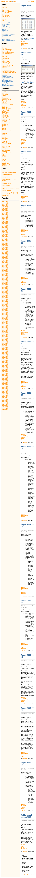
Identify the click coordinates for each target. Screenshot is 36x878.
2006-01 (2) (5, 388)
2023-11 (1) (5, 213)
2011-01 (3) (5, 334)
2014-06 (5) (5, 291)
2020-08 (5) (5, 255)
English (10, 1)
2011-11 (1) (5, 330)
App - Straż (4, 56)
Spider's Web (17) (6, 152)
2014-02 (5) (5, 296)
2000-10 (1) (5, 403)
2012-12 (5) (5, 313)
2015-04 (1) (5, 283)
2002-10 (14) (5, 397)
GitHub (3, 25)
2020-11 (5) (5, 251)
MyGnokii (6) (5, 132)
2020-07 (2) (5, 256)
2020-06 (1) (5, 257)
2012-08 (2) (5, 318)
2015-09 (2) (5, 278)
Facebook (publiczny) (7, 81)
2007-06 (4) (5, 368)
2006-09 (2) (5, 379)
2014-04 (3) (5, 294)
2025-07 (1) (5, 207)
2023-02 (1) (5, 216)
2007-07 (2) (5, 366)
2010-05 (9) (5, 343)
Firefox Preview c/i (6, 39)
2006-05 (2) (5, 384)
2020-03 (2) (5, 261)
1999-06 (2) (5, 408)
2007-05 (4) (5, 369)
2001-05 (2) (5, 400)
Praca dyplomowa (6, 70)
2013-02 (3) (5, 310)
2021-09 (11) (5, 238)
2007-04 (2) (5, 370)
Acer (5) (4, 91)
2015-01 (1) (5, 286)
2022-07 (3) (5, 225)
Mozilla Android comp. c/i (8, 40)
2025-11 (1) (5, 205)
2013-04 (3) (5, 309)
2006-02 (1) (5, 387)
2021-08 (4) (5, 239)
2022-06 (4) (5, 226)
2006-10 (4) (5, 378)
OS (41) (4, 136)
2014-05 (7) (5, 292)
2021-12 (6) (5, 234)
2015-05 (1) (5, 282)
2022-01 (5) (5, 232)
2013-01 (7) (5, 312)
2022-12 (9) (5, 218)
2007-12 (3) (5, 360)
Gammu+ (23, 45)
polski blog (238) (6, 145)
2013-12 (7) (5, 299)
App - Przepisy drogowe (8, 52)
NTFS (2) (4, 134)
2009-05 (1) (5, 351)
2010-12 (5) (5, 335)
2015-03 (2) (5, 284)
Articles (4, 19)
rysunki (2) (4, 147)
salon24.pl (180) (6, 150)
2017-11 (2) (5, 274)
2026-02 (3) (5, 203)
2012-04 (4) (5, 323)
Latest (14, 1)
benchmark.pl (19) (6, 99)
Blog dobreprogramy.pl (7, 65)
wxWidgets (31, 38)
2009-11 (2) (5, 348)
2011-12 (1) (5, 329)
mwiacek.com (4, 1)
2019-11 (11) (5, 266)
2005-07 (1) (5, 392)
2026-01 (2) (5, 204)
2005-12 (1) (5, 390)
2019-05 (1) (5, 271)
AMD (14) (4, 93)
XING (3, 32)
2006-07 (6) (5, 382)
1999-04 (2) (5, 409)
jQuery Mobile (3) (6, 123)
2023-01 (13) (5, 217)
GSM (22, 44)
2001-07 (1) (5, 399)
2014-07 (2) (5, 290)
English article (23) (6, 108)
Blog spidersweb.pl (6, 66)
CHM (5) (4, 102)
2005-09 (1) (5, 391)
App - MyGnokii (6, 14)
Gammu (23, 142)
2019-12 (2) (5, 265)
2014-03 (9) (5, 295)
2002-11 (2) (5, 396)
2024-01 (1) (5, 210)
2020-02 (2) (5, 262)
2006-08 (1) (5, 381)
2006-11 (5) (5, 377)
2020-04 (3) (5, 260)
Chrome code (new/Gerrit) (8, 34)
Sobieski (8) (5, 151)
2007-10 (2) (5, 362)
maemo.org (5, 30)
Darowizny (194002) (7, 174)
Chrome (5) (4, 103)
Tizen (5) (4, 155)
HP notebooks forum (7, 28)
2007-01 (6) (5, 374)
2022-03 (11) (5, 230)
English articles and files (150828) (10, 188)
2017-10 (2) (5, 275)
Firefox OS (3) (5, 112)
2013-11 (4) (5, 300)
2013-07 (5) (5, 305)
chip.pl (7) (4, 101)
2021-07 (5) (5, 240)
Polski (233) (5, 141)
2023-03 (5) (5, 214)
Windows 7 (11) (6, 164)
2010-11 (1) (5, 336)
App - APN (4, 7)
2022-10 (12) (5, 221)
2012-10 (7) (5, 316)
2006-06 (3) (5, 383)
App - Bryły (4, 48)
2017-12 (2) (5, 273)
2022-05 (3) (5, 227)
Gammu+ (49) (5, 116)
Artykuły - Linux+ (6, 62)
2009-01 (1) (5, 355)
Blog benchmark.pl (6, 76)
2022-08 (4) (5, 223)
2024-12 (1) (5, 208)
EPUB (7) (4, 111)
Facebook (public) (6, 24)
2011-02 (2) (5, 332)
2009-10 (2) (5, 349)
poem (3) (4, 140)
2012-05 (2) (5, 322)
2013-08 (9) (5, 304)
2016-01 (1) (5, 277)
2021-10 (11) (5, 236)
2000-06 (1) (5, 405)
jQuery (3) (4, 121)
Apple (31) (4, 97)
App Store (4, 75)
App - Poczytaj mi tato (7, 51)
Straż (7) (4, 154)
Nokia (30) (4, 133)
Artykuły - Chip (5, 61)
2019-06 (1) (5, 270)
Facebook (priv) (6, 22)
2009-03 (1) (5, 352)
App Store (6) (5, 98)
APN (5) (4, 95)
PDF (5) (4, 137)
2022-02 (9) (5, 231)
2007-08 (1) (5, 365)
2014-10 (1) (5, 287)
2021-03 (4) (5, 245)
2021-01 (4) (5, 248)
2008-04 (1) (5, 358)
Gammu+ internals (7, 11)
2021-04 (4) (5, 244)
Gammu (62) (5, 115)
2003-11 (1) (5, 394)
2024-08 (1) (5, 209)
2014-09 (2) (5, 288)
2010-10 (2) (5, 338)
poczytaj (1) (5, 138)
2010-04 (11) (5, 344)
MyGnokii (23, 593)
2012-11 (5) (5, 314)
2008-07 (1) (5, 356)
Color (29, 1)
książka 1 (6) (5, 124)
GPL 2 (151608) (6, 185)
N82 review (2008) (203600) (9, 172)
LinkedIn (4, 29)
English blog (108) (6, 110)
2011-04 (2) (5, 331)
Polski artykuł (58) (6, 143)
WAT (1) (4, 160)
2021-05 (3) (5, 243)
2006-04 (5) (5, 386)
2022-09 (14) (5, 222)
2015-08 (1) (5, 279)
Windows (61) (5, 163)
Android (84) (5, 94)
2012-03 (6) (5, 325)
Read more (24, 48)
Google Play (5, 26)
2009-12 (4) (5, 347)
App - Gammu (5, 9)
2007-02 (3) (5, 373)
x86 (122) (4, 165)
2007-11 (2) (5, 361)
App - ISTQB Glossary (7, 12)
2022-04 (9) (5, 229)
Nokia (22, 847)
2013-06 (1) (5, 306)
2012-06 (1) (5, 321)
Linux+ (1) (4, 129)
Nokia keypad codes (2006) (26, 816)
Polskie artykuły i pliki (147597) (10, 193)
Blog (3, 20)
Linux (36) (4, 128)
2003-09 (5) (5, 395)
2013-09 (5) (5, 303)
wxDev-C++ (26, 39)
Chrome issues (5, 37)
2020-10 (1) (5, 252)
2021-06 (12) (5, 242)
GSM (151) (4, 117)
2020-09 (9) (5, 253)
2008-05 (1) (5, 357)
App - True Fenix (6, 16)
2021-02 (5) (5, 247)
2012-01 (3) (5, 327)
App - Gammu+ (5, 10)
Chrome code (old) (6, 35)
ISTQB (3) (4, 120)
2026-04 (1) (5, 201)
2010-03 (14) (5, 345)
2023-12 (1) (5, 212)
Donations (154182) (7, 183)
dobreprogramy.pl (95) (7, 104)
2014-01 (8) (5, 297)
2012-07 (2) (5, 319)
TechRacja (4, 67)
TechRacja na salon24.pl (8, 85)
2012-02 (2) (5, 326)
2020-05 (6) (5, 258)
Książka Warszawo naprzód (9, 72)
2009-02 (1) (5, 353)
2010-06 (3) (5, 342)
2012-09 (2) (5, 317)
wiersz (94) (4, 162)
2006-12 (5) (5, 375)
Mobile (33, 1)
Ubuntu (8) (4, 158)
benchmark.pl (5, 63)
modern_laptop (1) (6, 130)
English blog (24, 43)
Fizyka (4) (4, 114)
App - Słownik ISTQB (7, 53)
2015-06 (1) (5, 281)
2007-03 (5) (5, 371)
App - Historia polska (7, 49)
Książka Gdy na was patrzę (8, 71)
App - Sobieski (5, 15)
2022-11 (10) (5, 219)
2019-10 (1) (5, 268)
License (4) (4, 127)
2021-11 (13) (5, 235)
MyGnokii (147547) (7, 195)
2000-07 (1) (5, 404)
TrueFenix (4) (5, 156)
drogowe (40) (5, 106)
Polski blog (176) (6, 146)
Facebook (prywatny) (7, 80)
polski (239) (5, 142)
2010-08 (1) (5, 339)
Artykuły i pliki (5, 58)
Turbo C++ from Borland (27, 82)
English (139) (5, 107)
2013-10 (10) (5, 301)
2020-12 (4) (5, 249)
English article (25, 848)
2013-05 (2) (5, 308)
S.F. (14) (4, 149)
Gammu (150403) (6, 190)
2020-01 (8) (5, 264)
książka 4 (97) (5, 125)
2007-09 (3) (5, 364)
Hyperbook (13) (6, 119)
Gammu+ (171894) (6, 177)
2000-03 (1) (5, 406)
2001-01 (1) (5, 401)
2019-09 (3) (5, 269)
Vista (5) (4, 159)
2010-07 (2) (5, 340)
